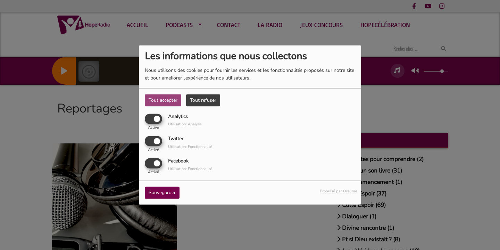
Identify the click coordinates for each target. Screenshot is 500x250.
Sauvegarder (162, 193)
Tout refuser (203, 100)
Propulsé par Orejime (338, 191)
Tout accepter (163, 100)
